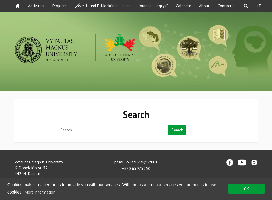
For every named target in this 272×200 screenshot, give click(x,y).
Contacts (225, 5)
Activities (36, 5)
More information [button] (40, 192)
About (204, 5)
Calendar (183, 5)
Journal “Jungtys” (153, 5)
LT (258, 5)
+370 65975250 (136, 168)
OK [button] (246, 188)
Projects (59, 5)
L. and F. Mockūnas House (103, 6)
